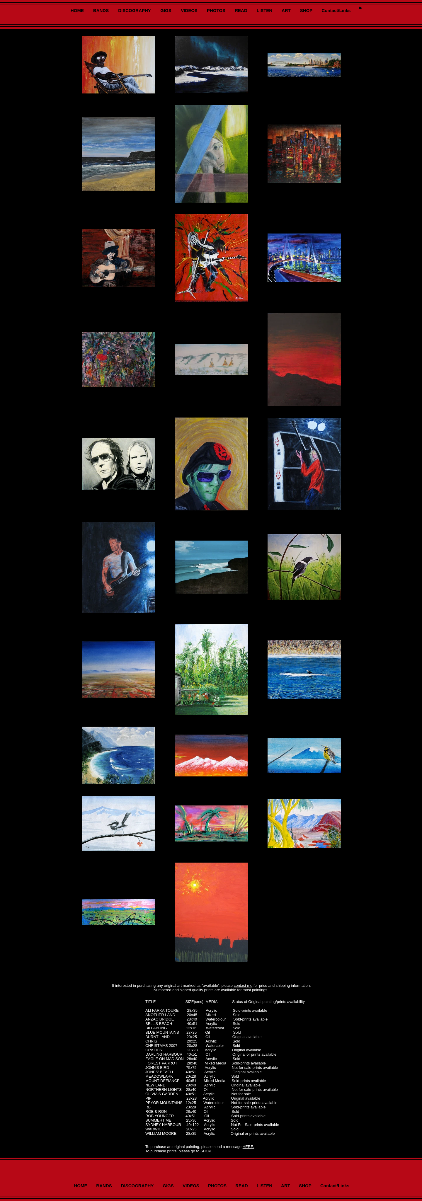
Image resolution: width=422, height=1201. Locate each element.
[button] (360, 7)
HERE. (248, 1146)
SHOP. (206, 1151)
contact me (243, 985)
